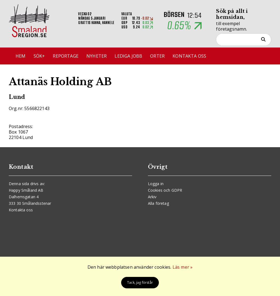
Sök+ (39, 56)
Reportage (65, 56)
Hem (20, 56)
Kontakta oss (189, 56)
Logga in (156, 183)
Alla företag (158, 203)
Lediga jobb (128, 56)
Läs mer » (182, 267)
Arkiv (152, 196)
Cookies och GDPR (165, 190)
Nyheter (96, 56)
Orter (157, 56)
